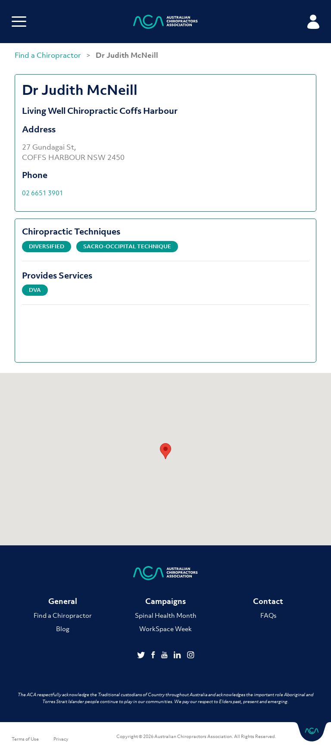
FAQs (268, 615)
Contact (268, 601)
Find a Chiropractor (49, 55)
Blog (62, 628)
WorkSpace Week (165, 628)
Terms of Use (25, 738)
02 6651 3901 (42, 192)
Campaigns (165, 601)
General (62, 601)
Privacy (61, 738)
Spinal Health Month (166, 615)
